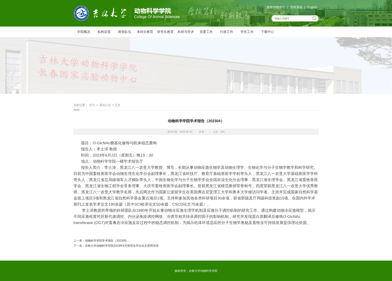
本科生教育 (145, 32)
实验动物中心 (276, 7)
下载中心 (267, 32)
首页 (92, 105)
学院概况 (83, 32)
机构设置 (104, 32)
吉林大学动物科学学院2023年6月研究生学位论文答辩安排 (122, 245)
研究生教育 (165, 32)
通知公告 (105, 105)
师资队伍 (124, 32)
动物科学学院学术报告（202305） (107, 240)
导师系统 (296, 7)
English (312, 7)
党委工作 (206, 32)
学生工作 (247, 32)
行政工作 (226, 32)
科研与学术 (186, 32)
